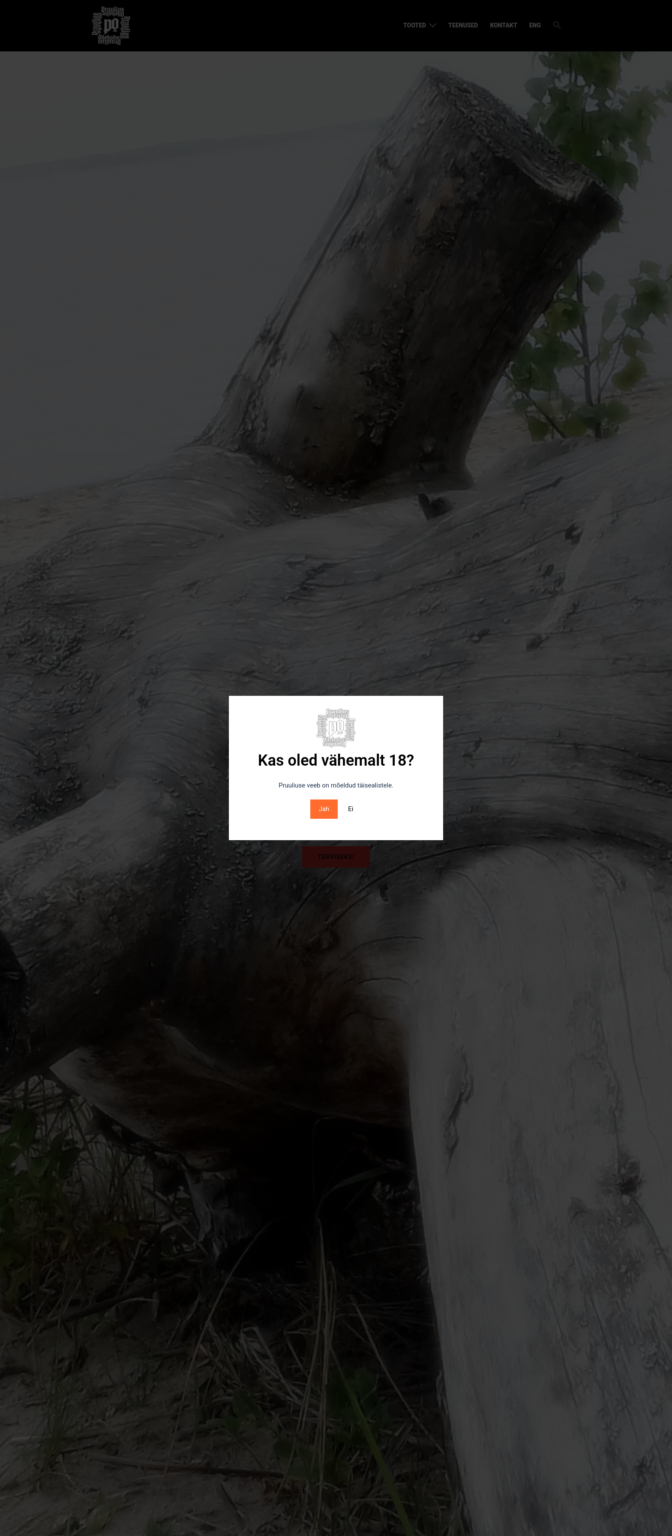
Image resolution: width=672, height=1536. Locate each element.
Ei (350, 809)
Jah (324, 809)
